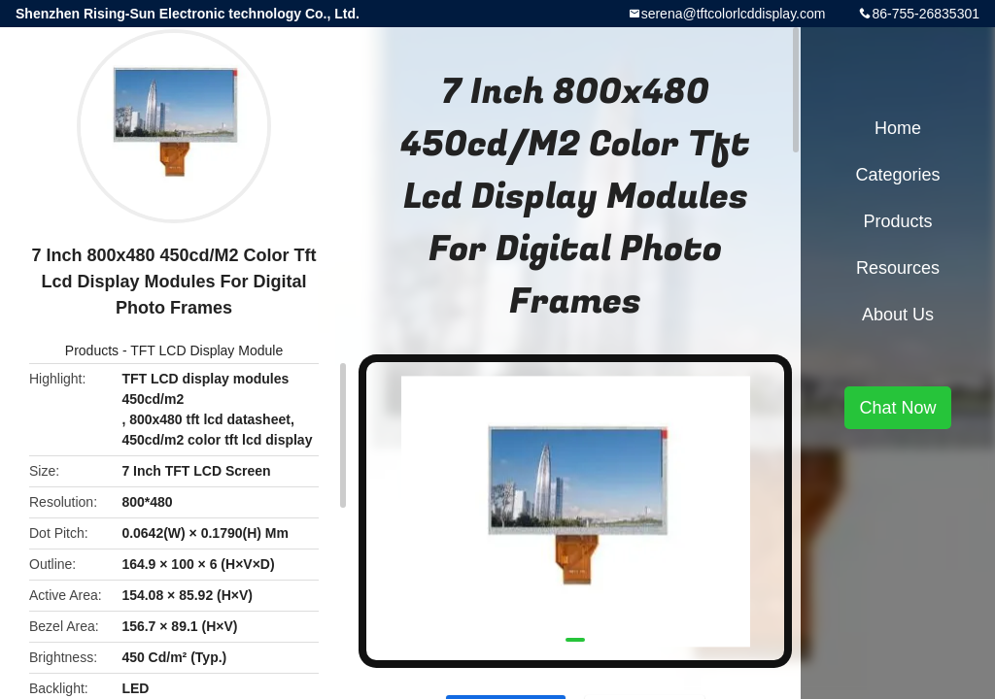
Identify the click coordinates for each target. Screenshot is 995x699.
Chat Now (897, 407)
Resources (898, 268)
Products (92, 350)
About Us (898, 314)
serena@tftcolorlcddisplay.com (733, 13)
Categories (897, 174)
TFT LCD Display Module (206, 350)
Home (898, 128)
